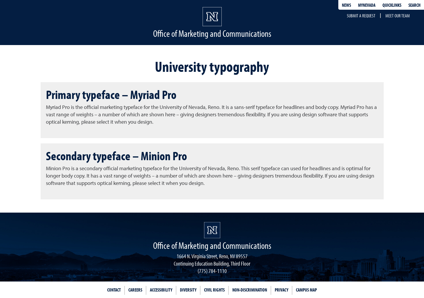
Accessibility (161, 290)
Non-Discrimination (249, 290)
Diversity (188, 290)
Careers (135, 290)
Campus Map (306, 290)
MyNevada (366, 5)
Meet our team (397, 16)
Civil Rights (214, 290)
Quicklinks (391, 5)
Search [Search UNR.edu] (414, 5)
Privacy (281, 290)
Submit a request (361, 16)
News (346, 5)
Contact (114, 290)
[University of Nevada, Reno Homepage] (212, 230)
